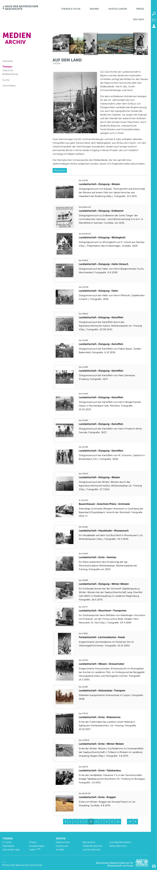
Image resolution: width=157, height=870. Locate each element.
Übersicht (7, 70)
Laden (34, 849)
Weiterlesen (59, 170)
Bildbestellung (10, 74)
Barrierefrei (89, 842)
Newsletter (8, 846)
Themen (7, 66)
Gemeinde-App (11, 849)
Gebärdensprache (92, 846)
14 (130, 821)
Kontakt (60, 849)
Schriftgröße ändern (120, 842)
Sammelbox (9, 85)
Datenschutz (63, 842)
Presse (140, 9)
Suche (5, 80)
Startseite (7, 61)
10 (118, 821)
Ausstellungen (117, 9)
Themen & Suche (70, 9)
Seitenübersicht (117, 846)
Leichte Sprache (91, 849)
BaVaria (94, 9)
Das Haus (138, 19)
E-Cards (6, 842)
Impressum (62, 846)
